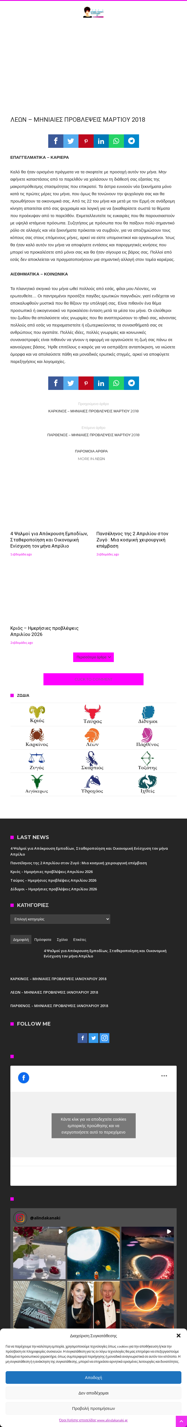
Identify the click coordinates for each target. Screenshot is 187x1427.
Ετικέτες (79, 939)
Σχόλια (62, 939)
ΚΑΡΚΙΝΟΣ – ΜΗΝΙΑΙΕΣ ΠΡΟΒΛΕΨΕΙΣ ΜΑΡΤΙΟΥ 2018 (93, 407)
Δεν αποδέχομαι (93, 1393)
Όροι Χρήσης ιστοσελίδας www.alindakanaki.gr (93, 1420)
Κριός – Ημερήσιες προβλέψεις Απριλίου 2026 (44, 631)
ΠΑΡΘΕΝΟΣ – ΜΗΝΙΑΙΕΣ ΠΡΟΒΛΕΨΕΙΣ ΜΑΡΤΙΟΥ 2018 (93, 431)
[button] (178, 1335)
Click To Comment (93, 679)
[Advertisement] (93, 65)
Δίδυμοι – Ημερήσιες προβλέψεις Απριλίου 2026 (53, 888)
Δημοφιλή (21, 939)
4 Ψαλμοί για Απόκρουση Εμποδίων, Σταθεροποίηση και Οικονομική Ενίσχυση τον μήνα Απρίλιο (49, 540)
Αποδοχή (93, 1377)
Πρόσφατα (42, 939)
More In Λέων (91, 458)
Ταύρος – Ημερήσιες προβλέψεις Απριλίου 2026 (53, 880)
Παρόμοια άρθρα (91, 451)
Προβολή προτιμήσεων (93, 1408)
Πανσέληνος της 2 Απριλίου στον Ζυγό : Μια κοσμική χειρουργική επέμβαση (132, 540)
